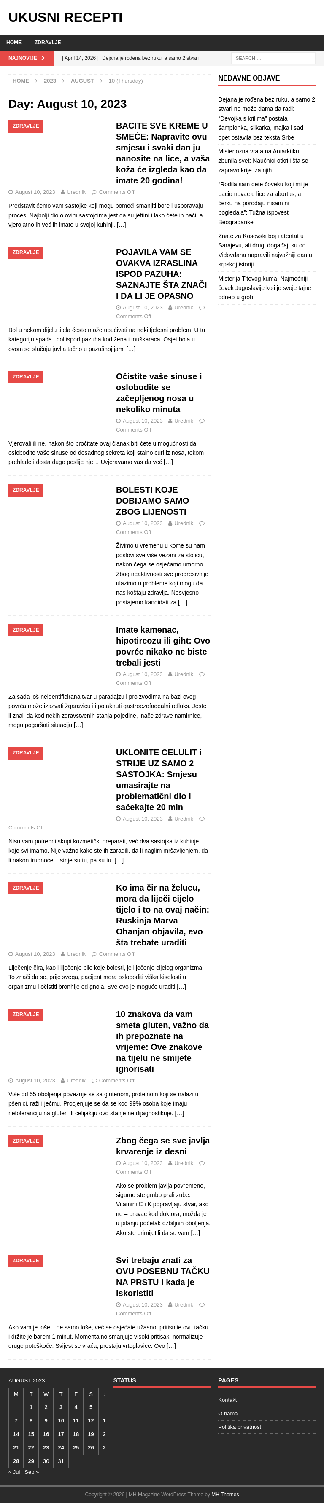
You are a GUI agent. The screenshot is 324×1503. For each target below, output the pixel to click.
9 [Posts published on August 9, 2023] (46, 1420)
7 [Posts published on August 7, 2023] (16, 1420)
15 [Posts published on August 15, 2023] (31, 1434)
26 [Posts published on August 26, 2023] (91, 1447)
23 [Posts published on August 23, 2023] (46, 1447)
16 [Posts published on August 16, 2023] (46, 1434)
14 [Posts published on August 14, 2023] (16, 1434)
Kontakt (227, 1400)
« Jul (14, 1472)
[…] (121, 224)
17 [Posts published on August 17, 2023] (61, 1434)
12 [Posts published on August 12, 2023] (91, 1420)
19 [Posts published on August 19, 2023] (91, 1434)
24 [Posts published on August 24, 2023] (61, 1447)
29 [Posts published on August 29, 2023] (31, 1461)
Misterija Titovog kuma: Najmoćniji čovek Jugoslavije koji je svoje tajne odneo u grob (264, 288)
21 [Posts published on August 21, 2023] (16, 1447)
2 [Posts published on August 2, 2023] (46, 1407)
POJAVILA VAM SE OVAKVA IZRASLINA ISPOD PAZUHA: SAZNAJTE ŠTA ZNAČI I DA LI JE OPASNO (161, 274)
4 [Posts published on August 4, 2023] (75, 1407)
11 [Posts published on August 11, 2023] (76, 1420)
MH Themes (225, 1495)
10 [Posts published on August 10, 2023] (61, 1420)
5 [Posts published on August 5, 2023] (90, 1407)
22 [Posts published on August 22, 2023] (31, 1447)
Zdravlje (48, 43)
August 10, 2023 (35, 192)
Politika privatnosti (240, 1427)
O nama (228, 1413)
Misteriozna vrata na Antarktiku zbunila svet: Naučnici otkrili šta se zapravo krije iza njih (263, 161)
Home (14, 43)
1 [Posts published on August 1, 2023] (31, 1407)
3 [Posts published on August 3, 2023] (60, 1407)
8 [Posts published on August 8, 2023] (31, 1420)
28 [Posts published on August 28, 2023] (16, 1461)
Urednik (76, 192)
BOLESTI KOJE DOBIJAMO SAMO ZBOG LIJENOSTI (152, 500)
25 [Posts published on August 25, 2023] (76, 1447)
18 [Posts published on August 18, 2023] (76, 1434)
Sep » (31, 1472)
